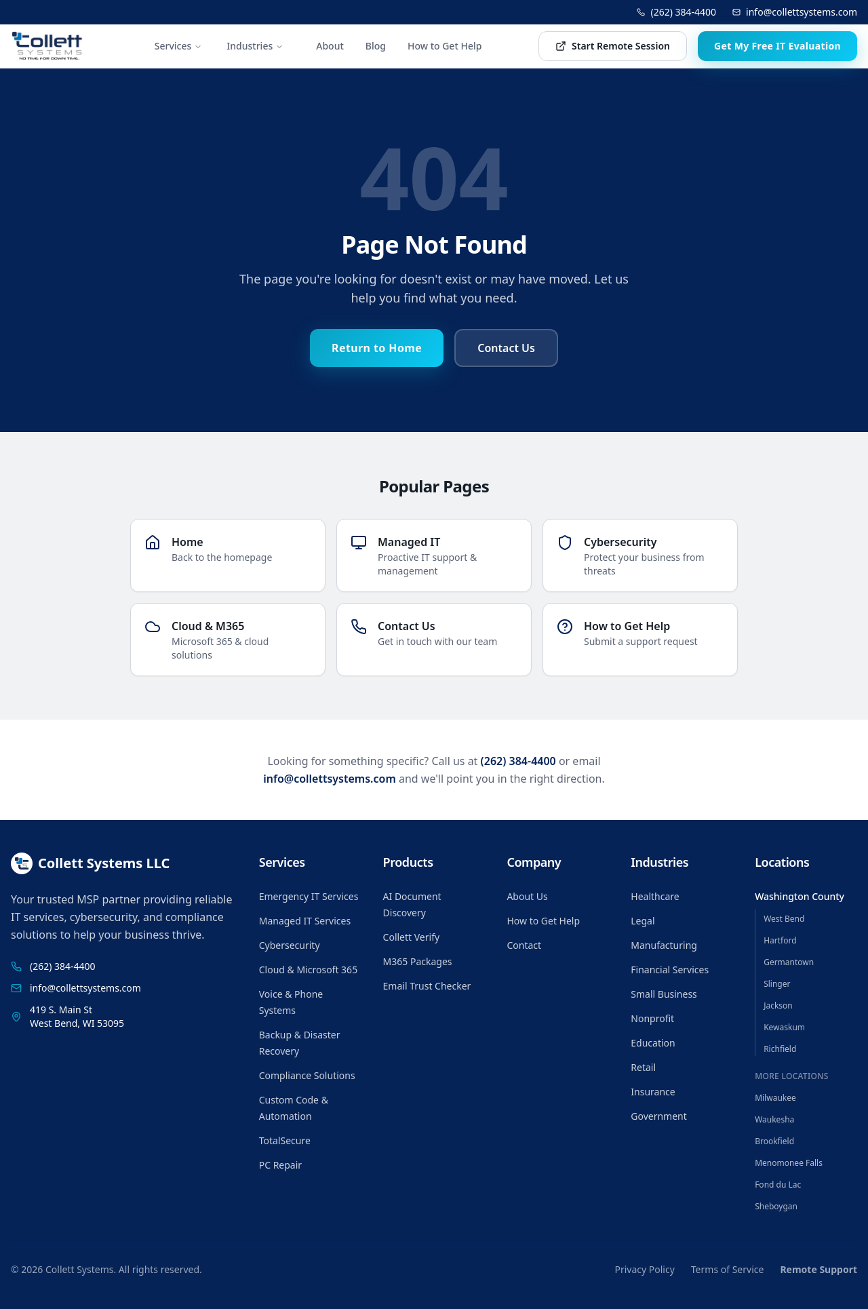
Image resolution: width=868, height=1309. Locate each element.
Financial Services (670, 969)
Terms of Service (727, 1269)
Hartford (780, 940)
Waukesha (774, 1119)
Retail (643, 1067)
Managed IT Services (305, 920)
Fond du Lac (778, 1184)
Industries (254, 45)
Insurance (653, 1091)
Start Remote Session (612, 45)
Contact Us (506, 347)
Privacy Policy (644, 1269)
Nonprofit (652, 1018)
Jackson (778, 1005)
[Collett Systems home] (49, 46)
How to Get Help (444, 45)
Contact (524, 945)
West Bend (784, 918)
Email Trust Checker (427, 985)
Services (179, 45)
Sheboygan (776, 1206)
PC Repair (280, 1164)
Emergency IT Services (309, 896)
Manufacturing (664, 945)
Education (653, 1042)
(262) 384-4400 (676, 11)
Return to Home (377, 347)
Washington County (799, 896)
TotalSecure (285, 1140)
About (330, 45)
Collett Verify (411, 937)
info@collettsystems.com (794, 11)
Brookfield (774, 1141)
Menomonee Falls (789, 1163)
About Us (527, 896)
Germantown (789, 962)
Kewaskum (784, 1027)
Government (659, 1116)
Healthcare (655, 896)
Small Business (664, 994)
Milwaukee (775, 1097)
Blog (376, 45)
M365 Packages (417, 961)
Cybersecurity (289, 945)
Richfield (780, 1049)
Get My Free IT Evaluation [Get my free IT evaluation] (777, 45)
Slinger (777, 984)
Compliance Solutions (307, 1075)
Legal (642, 920)
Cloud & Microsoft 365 (308, 969)
